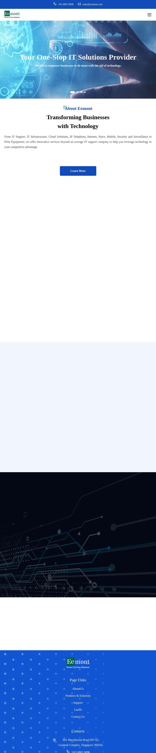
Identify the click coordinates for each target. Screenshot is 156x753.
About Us (78, 688)
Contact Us (78, 716)
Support (78, 702)
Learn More (78, 170)
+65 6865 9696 (63, 4)
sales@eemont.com (90, 4)
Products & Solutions (78, 695)
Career (78, 709)
